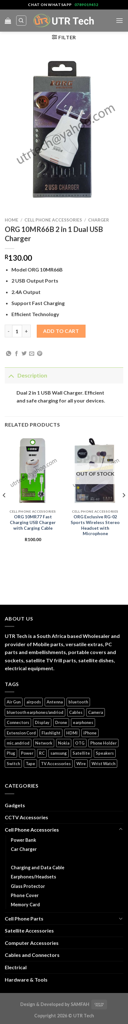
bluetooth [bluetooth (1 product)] (78, 701)
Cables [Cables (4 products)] (75, 712)
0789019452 (86, 4)
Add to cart (61, 331)
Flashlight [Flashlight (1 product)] (51, 732)
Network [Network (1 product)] (43, 743)
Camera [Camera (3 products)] (95, 712)
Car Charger (24, 849)
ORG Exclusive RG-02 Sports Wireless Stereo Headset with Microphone (95, 525)
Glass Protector (28, 886)
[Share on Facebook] (16, 354)
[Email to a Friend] (31, 354)
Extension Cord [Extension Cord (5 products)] (21, 732)
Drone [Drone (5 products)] (61, 722)
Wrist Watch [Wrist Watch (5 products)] (103, 763)
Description (26, 375)
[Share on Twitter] (24, 354)
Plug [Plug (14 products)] (11, 753)
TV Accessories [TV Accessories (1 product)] (56, 763)
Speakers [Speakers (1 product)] (105, 753)
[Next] (123, 508)
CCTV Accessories (26, 817)
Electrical (16, 967)
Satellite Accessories (29, 930)
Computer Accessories (32, 943)
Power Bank (23, 840)
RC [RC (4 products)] (42, 753)
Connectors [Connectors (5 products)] (18, 722)
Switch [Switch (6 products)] (13, 763)
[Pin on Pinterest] (39, 354)
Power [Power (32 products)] (27, 753)
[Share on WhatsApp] (8, 354)
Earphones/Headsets (33, 876)
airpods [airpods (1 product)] (33, 701)
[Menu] (119, 20)
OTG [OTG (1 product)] (80, 743)
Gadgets (15, 805)
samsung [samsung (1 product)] (58, 753)
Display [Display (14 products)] (42, 722)
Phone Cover (25, 895)
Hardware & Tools (26, 980)
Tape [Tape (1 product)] (30, 763)
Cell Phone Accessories (53, 219)
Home (11, 219)
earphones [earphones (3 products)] (83, 722)
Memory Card (25, 904)
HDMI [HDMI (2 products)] (72, 732)
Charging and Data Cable (37, 867)
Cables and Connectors (32, 955)
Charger (98, 219)
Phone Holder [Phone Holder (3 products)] (103, 743)
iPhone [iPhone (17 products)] (90, 732)
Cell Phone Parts (24, 918)
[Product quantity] (17, 331)
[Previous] (4, 508)
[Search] (21, 21)
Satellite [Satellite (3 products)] (81, 753)
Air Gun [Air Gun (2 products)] (14, 701)
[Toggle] (11, 375)
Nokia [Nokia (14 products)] (63, 743)
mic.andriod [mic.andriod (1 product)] (18, 743)
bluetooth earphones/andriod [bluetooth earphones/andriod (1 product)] (35, 712)
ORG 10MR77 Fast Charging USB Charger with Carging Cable (33, 522)
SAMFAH (80, 1004)
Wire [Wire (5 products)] (81, 763)
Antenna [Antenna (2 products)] (55, 701)
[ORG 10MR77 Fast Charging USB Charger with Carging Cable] (33, 470)
